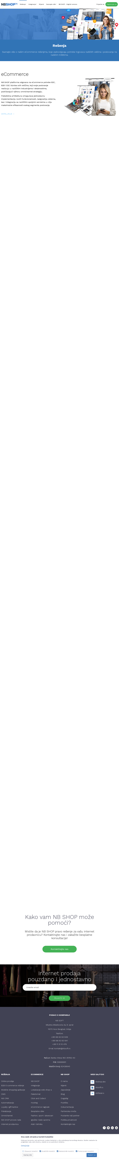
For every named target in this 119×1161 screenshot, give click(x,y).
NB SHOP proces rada (11, 1121)
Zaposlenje (65, 1091)
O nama (64, 1082)
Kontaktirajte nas (59, 949)
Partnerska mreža (68, 1112)
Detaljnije (25, 1146)
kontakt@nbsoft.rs (62, 1049)
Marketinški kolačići (66, 1151)
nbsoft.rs (99, 1088)
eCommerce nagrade (40, 1108)
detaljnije (6, 114)
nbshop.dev (100, 1082)
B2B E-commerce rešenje (12, 1086)
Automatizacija (7, 1104)
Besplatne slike (37, 1112)
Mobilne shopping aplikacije (13, 1091)
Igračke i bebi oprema (40, 1121)
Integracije (35, 1086)
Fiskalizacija (6, 1112)
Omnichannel (7, 1116)
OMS (3, 1095)
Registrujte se (112, 4)
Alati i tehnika (36, 1125)
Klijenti (63, 1086)
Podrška (64, 1104)
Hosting (34, 1104)
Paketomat (35, 1095)
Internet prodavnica (9, 1125)
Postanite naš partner (70, 1116)
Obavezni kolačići (31, 1151)
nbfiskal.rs (99, 1094)
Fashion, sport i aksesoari (42, 1116)
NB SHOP (35, 1082)
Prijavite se (59, 998)
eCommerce (15, 74)
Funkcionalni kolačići (86, 1151)
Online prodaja (7, 1082)
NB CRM (5, 1099)
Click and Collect (38, 1099)
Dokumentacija (67, 1108)
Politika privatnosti (69, 1121)
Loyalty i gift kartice (9, 1108)
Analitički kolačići (48, 1151)
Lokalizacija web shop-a (41, 1091)
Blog (63, 1095)
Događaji (64, 1099)
